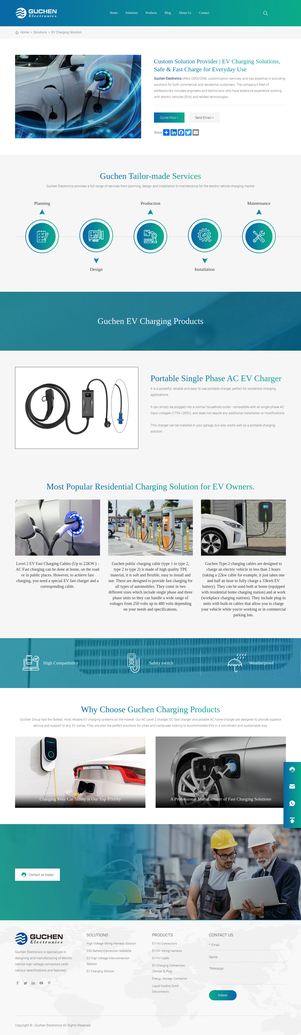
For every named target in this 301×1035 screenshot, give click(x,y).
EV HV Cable (160, 958)
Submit (222, 995)
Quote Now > (169, 118)
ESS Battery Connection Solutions (109, 951)
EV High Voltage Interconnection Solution (108, 961)
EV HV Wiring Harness (167, 951)
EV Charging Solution (66, 32)
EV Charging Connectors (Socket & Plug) (168, 968)
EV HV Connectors (164, 943)
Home (114, 12)
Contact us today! (37, 875)
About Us (185, 12)
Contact (204, 12)
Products (151, 12)
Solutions (131, 12)
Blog (168, 12)
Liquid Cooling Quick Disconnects (165, 988)
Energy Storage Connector (169, 978)
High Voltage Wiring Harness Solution (111, 943)
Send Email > (204, 118)
